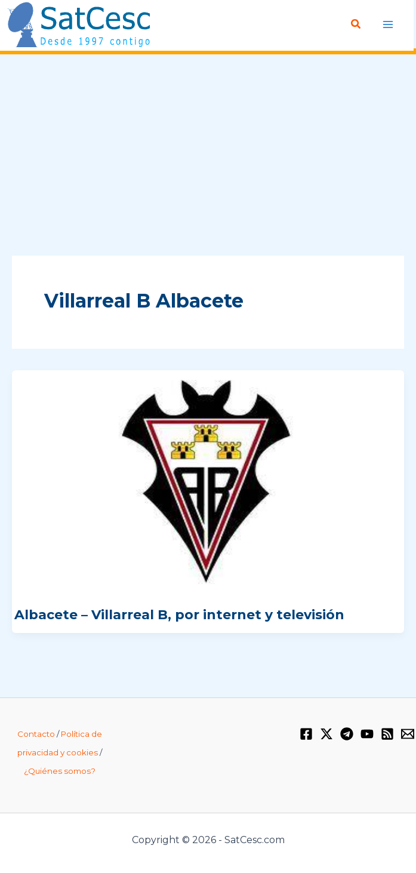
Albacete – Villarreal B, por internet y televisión (179, 615)
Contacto (36, 734)
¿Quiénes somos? (59, 771)
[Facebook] (306, 733)
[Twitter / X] (326, 733)
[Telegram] (346, 733)
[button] (356, 24)
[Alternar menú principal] (388, 24)
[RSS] (387, 733)
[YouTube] (367, 733)
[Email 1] (407, 733)
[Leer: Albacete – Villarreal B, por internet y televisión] (208, 481)
